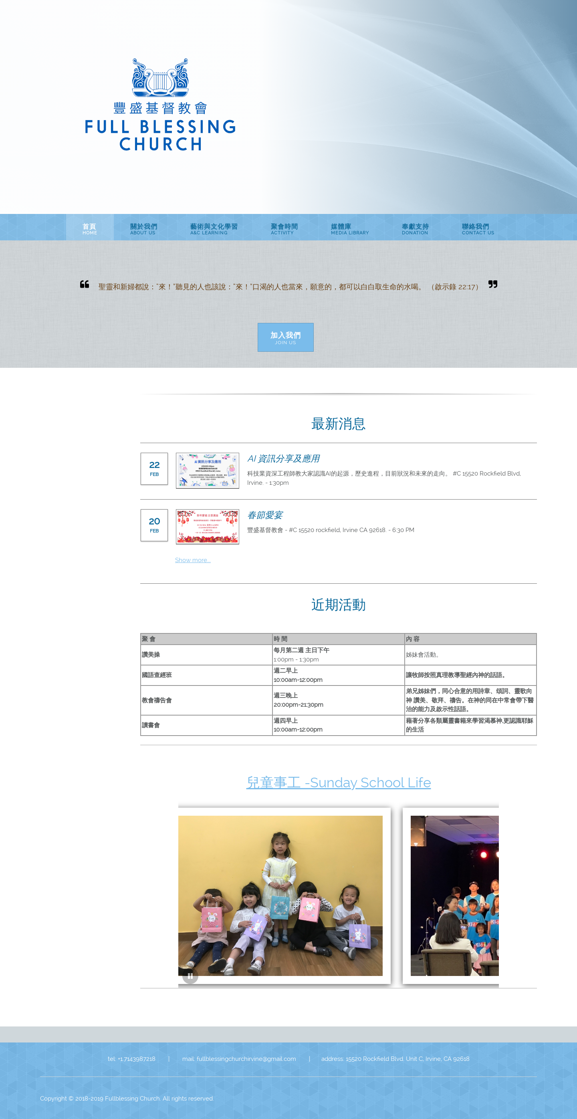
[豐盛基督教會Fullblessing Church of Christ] (160, 106)
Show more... (193, 560)
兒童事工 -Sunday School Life (338, 782)
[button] (274, 882)
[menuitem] (90, 227)
